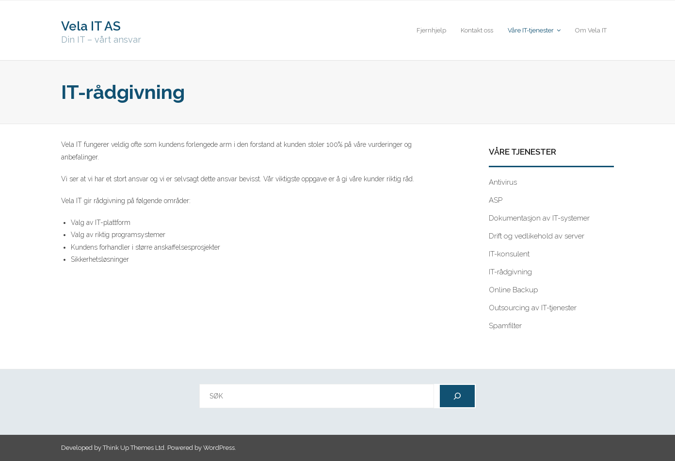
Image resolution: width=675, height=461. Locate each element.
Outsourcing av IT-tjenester (533, 307)
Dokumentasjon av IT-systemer (539, 218)
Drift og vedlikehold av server (536, 236)
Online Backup (513, 290)
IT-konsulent (509, 254)
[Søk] (457, 396)
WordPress (219, 447)
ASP (495, 200)
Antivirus (503, 182)
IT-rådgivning (510, 272)
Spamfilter (505, 325)
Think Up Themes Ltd (133, 447)
